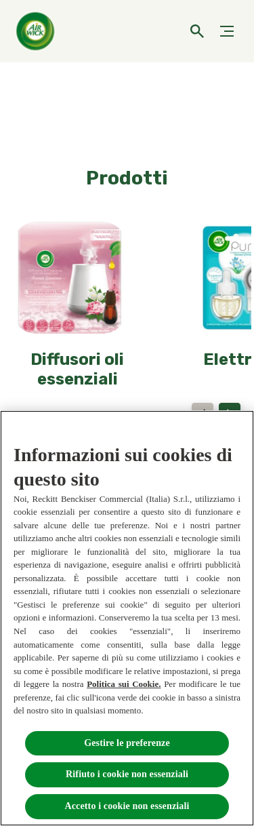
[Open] (197, 31)
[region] (127, 618)
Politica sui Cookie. (124, 684)
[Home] (37, 31)
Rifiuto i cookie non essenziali (127, 774)
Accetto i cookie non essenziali (127, 806)
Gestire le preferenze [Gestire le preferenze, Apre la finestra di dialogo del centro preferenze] (127, 743)
